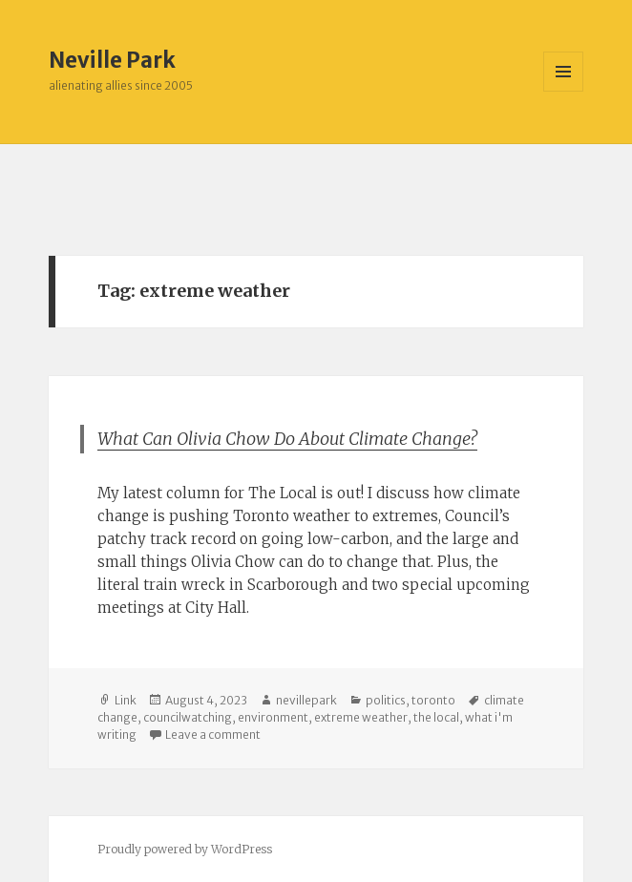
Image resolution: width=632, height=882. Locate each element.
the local (436, 717)
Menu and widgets (563, 91)
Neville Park (112, 60)
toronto (433, 700)
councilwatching (187, 717)
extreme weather (361, 717)
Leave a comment (213, 734)
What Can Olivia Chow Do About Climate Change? (287, 439)
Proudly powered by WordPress (184, 849)
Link (126, 700)
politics (386, 700)
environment (273, 717)
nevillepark (306, 700)
